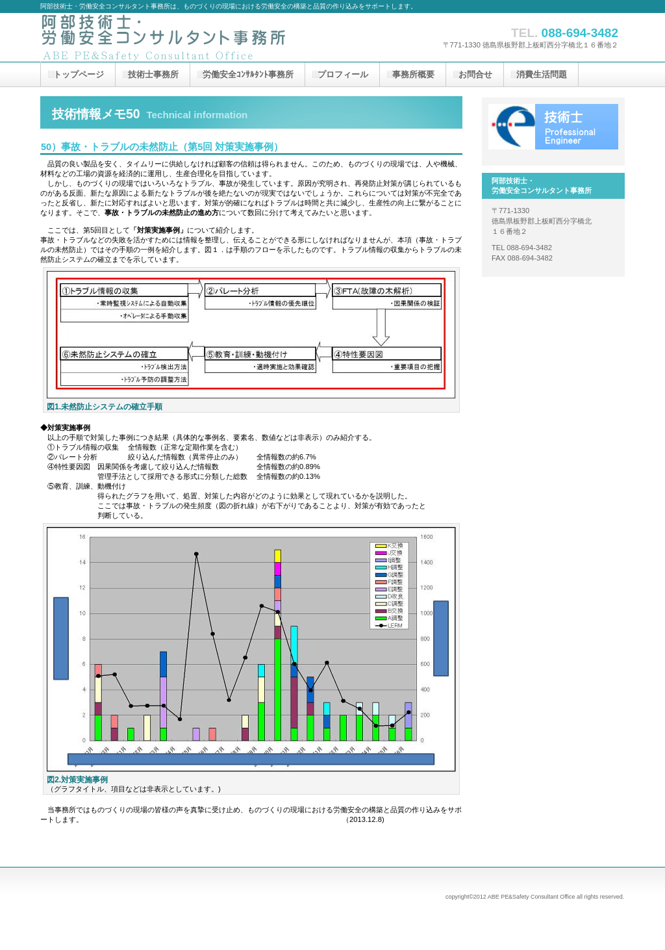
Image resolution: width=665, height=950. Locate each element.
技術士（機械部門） (553, 126)
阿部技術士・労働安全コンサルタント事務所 (170, 37)
